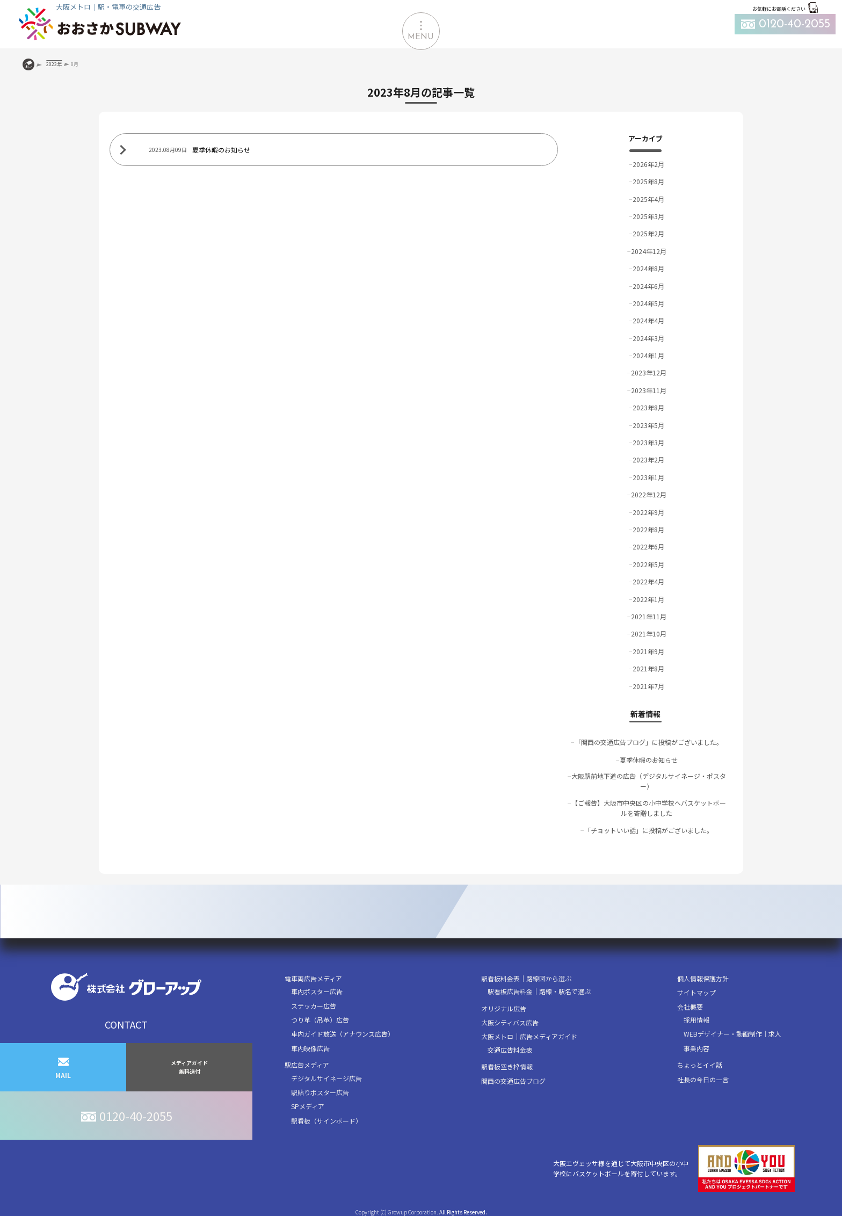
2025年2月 (648, 233)
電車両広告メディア (313, 978)
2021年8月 (648, 668)
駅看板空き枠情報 (507, 1066)
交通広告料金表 (510, 1049)
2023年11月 (648, 390)
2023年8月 (648, 407)
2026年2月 (648, 164)
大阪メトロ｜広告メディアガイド (529, 1036)
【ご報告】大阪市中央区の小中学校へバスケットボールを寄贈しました (648, 807)
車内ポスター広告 (317, 991)
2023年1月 (648, 477)
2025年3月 (648, 216)
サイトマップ (696, 992)
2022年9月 (648, 512)
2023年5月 (648, 425)
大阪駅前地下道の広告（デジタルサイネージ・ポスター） (648, 781)
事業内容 (696, 1048)
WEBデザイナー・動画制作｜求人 (732, 1033)
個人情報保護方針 (703, 978)
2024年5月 (648, 303)
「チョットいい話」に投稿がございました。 (648, 830)
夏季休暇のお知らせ (649, 759)
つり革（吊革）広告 (320, 1019)
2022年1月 (648, 599)
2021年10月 (648, 633)
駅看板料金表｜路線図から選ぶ (526, 978)
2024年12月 (648, 251)
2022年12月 (648, 494)
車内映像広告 (310, 1048)
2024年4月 (648, 320)
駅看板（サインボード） (326, 1120)
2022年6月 (648, 546)
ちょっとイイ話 (699, 1064)
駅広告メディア (307, 1064)
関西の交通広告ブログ (513, 1080)
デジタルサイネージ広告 (326, 1078)
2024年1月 (648, 355)
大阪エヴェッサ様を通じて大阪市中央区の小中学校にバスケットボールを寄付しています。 (674, 1168)
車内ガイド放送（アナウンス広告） (342, 1033)
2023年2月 (648, 459)
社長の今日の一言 (703, 1079)
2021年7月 (648, 686)
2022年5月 (648, 564)
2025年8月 (648, 181)
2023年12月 (648, 372)
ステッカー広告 (313, 1005)
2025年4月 (648, 199)
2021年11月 (648, 616)
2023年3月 (648, 442)
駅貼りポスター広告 (320, 1092)
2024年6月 (648, 286)
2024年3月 (648, 338)
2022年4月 (648, 581)
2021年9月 (648, 651)
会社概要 (690, 1006)
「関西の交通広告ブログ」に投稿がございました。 (649, 742)
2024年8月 (648, 268)
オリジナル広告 (503, 1008)
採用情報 (696, 1019)
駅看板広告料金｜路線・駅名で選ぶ (539, 991)
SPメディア (307, 1106)
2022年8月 (648, 529)
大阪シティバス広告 (510, 1022)
